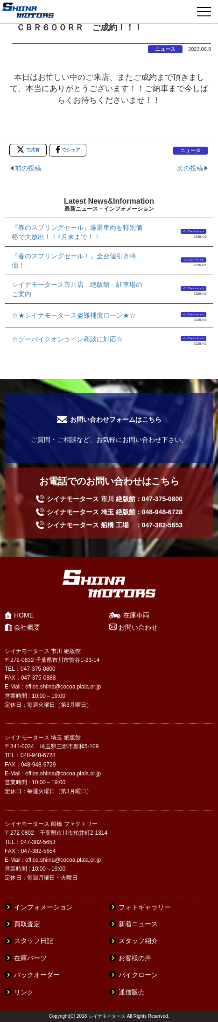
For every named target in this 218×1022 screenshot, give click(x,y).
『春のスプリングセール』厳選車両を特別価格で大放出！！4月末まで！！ (77, 232)
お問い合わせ (138, 627)
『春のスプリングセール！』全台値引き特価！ (74, 260)
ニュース (165, 49)
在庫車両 (136, 615)
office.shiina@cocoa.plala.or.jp (63, 686)
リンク (24, 992)
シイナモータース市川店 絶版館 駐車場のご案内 (77, 289)
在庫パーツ (30, 958)
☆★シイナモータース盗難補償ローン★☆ (74, 315)
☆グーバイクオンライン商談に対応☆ (67, 339)
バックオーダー (37, 975)
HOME (24, 615)
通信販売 (132, 992)
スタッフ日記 (33, 940)
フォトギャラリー (145, 907)
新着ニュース (138, 924)
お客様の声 (135, 958)
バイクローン (138, 975)
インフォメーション (193, 231)
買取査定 (27, 924)
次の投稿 (190, 168)
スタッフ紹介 (138, 940)
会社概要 (27, 627)
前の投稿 (28, 168)
